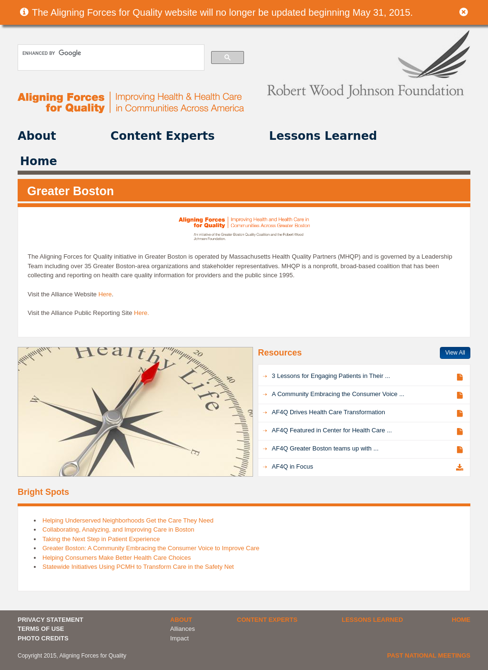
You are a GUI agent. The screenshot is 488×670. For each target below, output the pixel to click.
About (37, 136)
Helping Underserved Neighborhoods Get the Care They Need (128, 520)
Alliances (182, 628)
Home (38, 161)
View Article (459, 376)
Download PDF (459, 467)
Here (105, 294)
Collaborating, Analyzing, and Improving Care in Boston (118, 529)
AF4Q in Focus (292, 466)
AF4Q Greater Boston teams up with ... (325, 448)
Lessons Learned (323, 136)
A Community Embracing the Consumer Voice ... (338, 394)
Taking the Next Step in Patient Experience (101, 539)
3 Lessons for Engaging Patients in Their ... (331, 375)
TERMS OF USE (41, 628)
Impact (179, 638)
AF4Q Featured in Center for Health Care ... (332, 430)
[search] (110, 53)
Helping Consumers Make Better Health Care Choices (116, 557)
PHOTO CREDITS (43, 638)
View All (455, 352)
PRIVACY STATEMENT (50, 619)
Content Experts (163, 136)
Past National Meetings (428, 655)
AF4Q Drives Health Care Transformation (328, 412)
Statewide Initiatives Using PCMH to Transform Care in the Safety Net (138, 566)
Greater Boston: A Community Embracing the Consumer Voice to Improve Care (150, 548)
